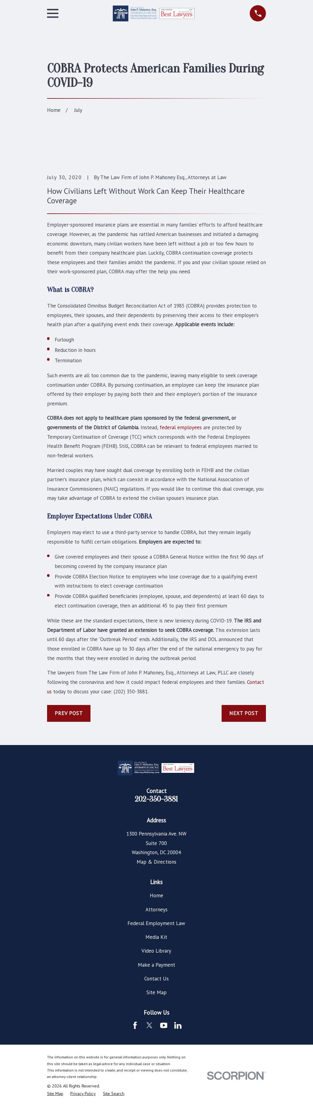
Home (156, 895)
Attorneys (156, 909)
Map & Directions (156, 861)
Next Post (243, 713)
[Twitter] (149, 1025)
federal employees (181, 427)
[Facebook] (135, 1025)
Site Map (156, 992)
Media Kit (156, 937)
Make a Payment (156, 964)
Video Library (156, 950)
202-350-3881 (156, 799)
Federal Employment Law (156, 923)
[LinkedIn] (178, 1025)
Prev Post (69, 713)
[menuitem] (55, 1094)
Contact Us (156, 978)
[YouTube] (164, 1025)
